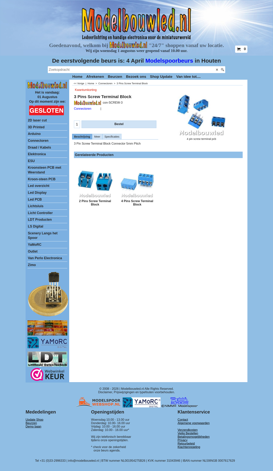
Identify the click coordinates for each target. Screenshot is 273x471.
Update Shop (34, 419)
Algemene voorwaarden (194, 423)
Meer (97, 136)
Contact (183, 419)
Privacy (182, 440)
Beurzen (31, 423)
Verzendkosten (188, 430)
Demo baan (33, 426)
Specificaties (111, 136)
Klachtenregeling (189, 447)
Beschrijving (82, 136)
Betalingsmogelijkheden (194, 436)
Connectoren (82, 108)
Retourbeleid (186, 443)
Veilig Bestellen (188, 433)
